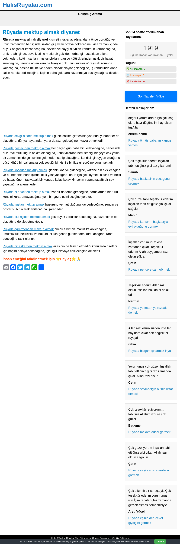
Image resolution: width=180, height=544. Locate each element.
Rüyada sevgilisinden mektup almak (28, 136)
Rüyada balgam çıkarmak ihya (149, 351)
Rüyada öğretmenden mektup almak (28, 229)
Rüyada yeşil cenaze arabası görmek (148, 473)
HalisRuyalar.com (27, 4)
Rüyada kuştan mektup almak (23, 204)
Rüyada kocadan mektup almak (25, 170)
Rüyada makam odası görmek (149, 432)
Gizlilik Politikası (120, 538)
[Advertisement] (62, 107)
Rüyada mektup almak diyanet (41, 32)
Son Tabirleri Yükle (151, 96)
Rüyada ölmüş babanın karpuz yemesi (149, 143)
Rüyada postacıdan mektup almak (26, 148)
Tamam (160, 541)
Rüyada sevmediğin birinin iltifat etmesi (150, 391)
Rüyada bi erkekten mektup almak (26, 192)
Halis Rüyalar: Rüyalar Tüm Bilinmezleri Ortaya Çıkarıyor (80, 538)
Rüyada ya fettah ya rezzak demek (147, 310)
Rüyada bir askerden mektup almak (27, 246)
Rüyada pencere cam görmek (149, 269)
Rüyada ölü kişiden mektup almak (26, 217)
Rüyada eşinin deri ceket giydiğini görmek (145, 520)
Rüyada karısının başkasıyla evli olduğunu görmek (148, 224)
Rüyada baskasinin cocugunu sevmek (149, 181)
